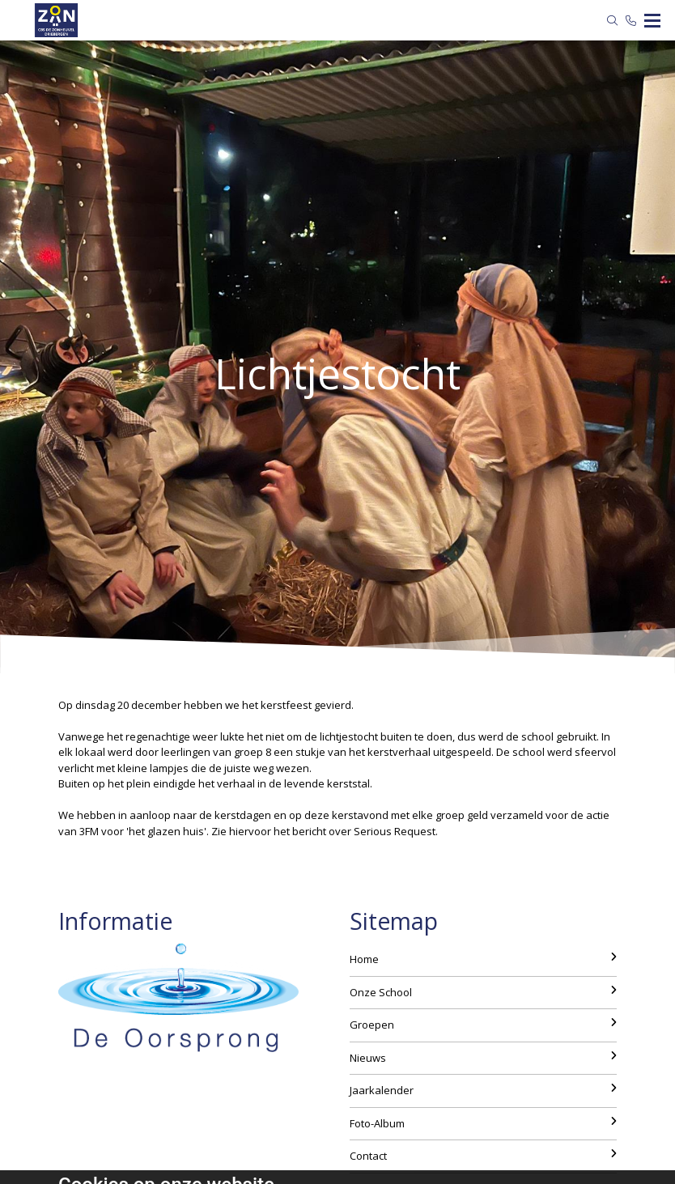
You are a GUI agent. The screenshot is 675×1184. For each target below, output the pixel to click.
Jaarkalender (483, 1090)
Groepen (483, 1024)
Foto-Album (483, 1123)
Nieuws (483, 1057)
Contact (483, 1155)
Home (483, 959)
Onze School (483, 992)
